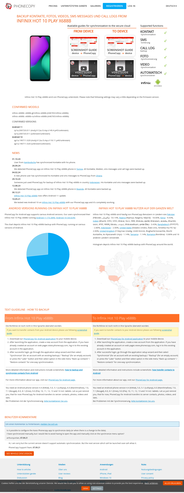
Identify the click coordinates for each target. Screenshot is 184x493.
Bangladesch (163, 224)
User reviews (64, 473)
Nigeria (122, 217)
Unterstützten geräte (74, 6)
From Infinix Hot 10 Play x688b (84, 46)
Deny (85, 488)
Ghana (99, 175)
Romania (151, 234)
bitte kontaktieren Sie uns (55, 401)
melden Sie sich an (49, 424)
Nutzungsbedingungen (151, 469)
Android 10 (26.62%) (65, 217)
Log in (131, 6)
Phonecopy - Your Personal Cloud (20, 6)
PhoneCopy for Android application (39, 338)
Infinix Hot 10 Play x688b (25, 195)
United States (126, 227)
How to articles (24, 469)
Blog (60, 477)
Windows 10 (105, 477)
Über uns (62, 469)
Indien (96, 221)
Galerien (95, 6)
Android (103, 469)
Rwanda (80, 189)
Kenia (162, 217)
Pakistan (171, 214)
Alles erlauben (173, 483)
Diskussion (22, 477)
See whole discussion (19, 453)
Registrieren (114, 6)
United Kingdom (107, 231)
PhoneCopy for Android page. (61, 379)
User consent (147, 473)
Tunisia (79, 169)
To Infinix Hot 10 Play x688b (120, 46)
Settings (97, 488)
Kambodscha (30, 162)
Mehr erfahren (151, 483)
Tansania (134, 234)
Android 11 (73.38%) (45, 217)
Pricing (53, 6)
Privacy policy (147, 477)
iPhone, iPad (105, 473)
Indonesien (95, 182)
